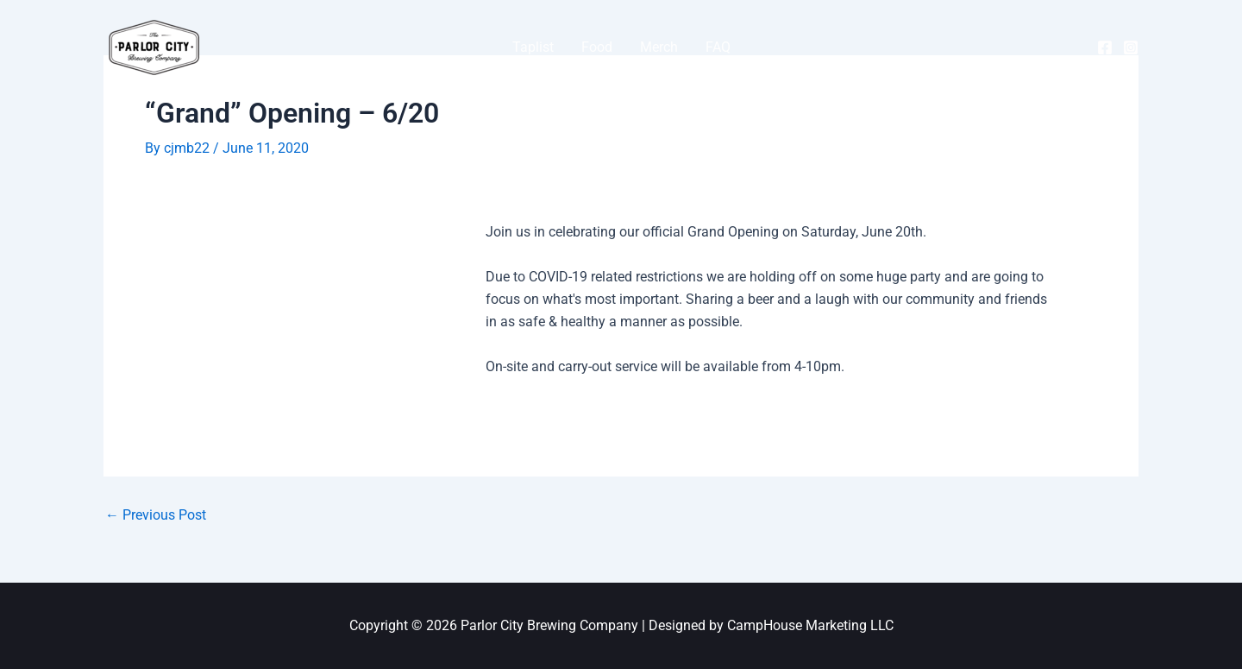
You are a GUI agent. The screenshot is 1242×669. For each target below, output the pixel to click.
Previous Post (155, 515)
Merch (659, 47)
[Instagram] (1130, 47)
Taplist (533, 47)
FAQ (718, 47)
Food (596, 47)
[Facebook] (1105, 47)
